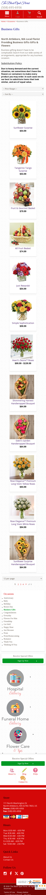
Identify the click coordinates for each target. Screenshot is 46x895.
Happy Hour (8, 631)
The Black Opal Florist (15, 3)
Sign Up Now (23, 664)
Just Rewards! (23, 289)
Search (36, 17)
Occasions (11, 22)
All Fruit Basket (23, 251)
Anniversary (8, 601)
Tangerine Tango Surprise (23, 173)
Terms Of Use (9, 891)
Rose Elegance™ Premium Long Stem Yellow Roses (23, 486)
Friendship (8, 625)
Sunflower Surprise (23, 131)
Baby (6, 604)
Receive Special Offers (23, 659)
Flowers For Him (10, 622)
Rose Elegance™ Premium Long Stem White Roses (23, 526)
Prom (6, 637)
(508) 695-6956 (11, 7)
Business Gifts (9, 613)
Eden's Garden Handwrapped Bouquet (23, 446)
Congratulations (10, 616)
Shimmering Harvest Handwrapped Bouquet (23, 405)
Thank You (8, 645)
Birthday (7, 607)
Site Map (29, 894)
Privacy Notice (24, 891)
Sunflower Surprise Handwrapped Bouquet (23, 566)
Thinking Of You (10, 648)
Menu (10, 16)
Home (3, 22)
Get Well (7, 628)
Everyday (7, 619)
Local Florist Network (14, 894)
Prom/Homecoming (11, 639)
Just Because (9, 634)
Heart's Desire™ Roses (23, 363)
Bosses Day (8, 610)
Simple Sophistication (23, 326)
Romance (7, 642)
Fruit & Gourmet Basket (23, 211)
